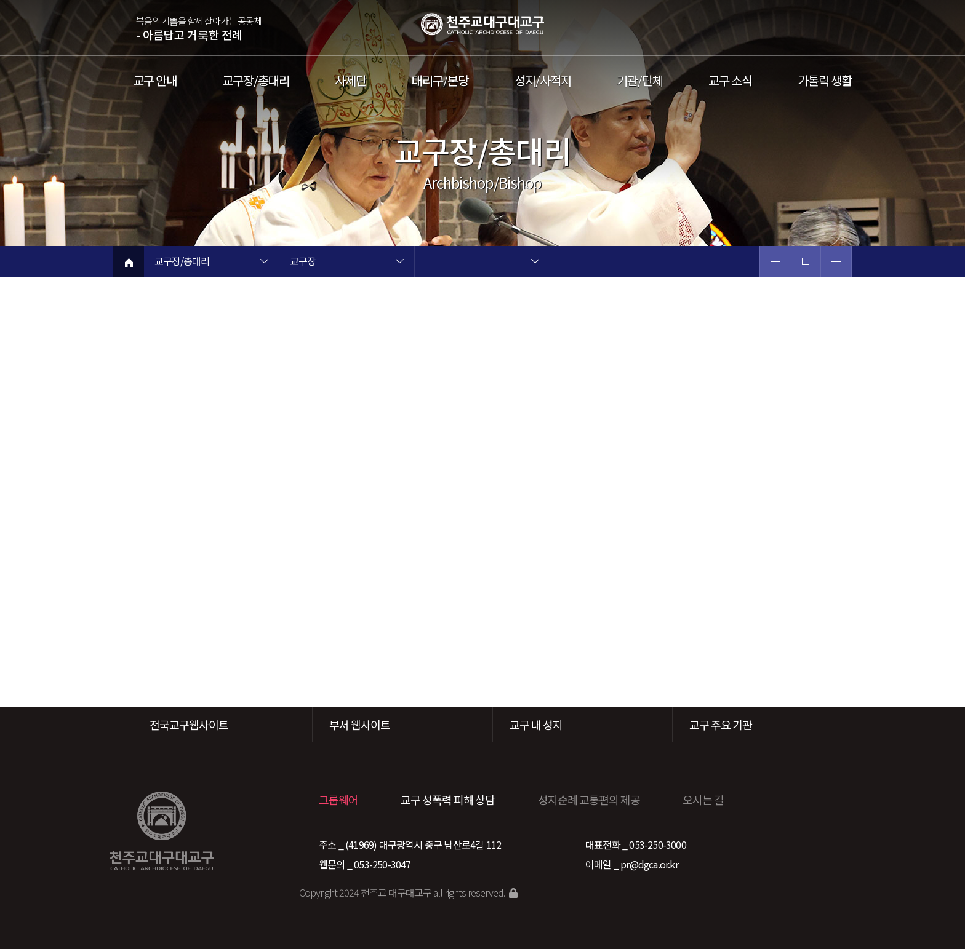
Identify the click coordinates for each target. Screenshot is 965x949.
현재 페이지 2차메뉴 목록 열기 (399, 262)
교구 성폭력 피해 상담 (448, 800)
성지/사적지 (543, 80)
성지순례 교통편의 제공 (589, 800)
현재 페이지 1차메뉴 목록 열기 (264, 262)
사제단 (350, 80)
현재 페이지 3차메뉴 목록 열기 (535, 262)
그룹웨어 (338, 800)
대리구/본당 (440, 80)
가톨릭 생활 (825, 80)
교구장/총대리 (255, 80)
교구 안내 (155, 80)
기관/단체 (640, 80)
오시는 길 (703, 800)
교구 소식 (730, 80)
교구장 (303, 262)
